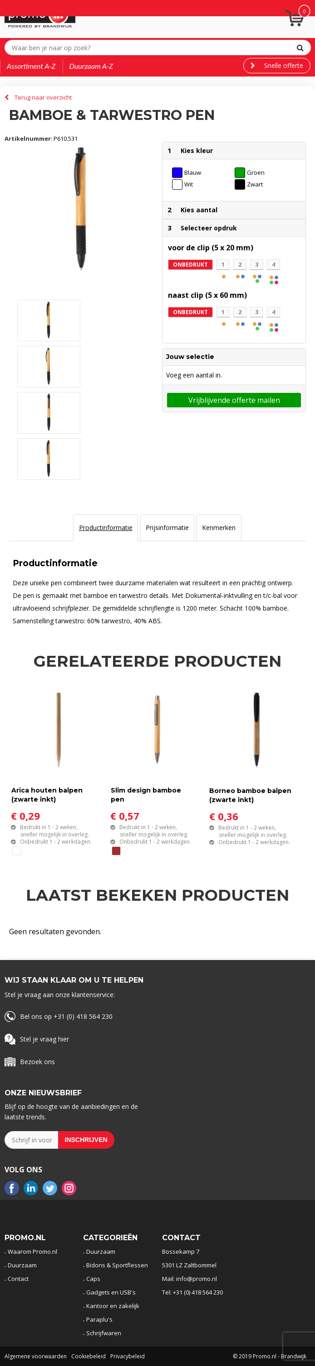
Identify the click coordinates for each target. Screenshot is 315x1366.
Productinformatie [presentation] (106, 527)
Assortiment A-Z (31, 66)
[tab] (105, 527)
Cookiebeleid (88, 1356)
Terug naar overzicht (43, 97)
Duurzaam (22, 1265)
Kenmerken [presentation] (219, 527)
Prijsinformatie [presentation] (167, 527)
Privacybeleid (127, 1356)
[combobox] (149, 47)
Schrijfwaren (103, 1333)
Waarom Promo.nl (32, 1251)
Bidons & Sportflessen (117, 1265)
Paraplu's (99, 1319)
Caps (93, 1279)
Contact (18, 1279)
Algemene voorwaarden (36, 1356)
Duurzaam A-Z (91, 66)
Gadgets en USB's (111, 1292)
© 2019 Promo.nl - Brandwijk (269, 1356)
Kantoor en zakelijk (112, 1306)
